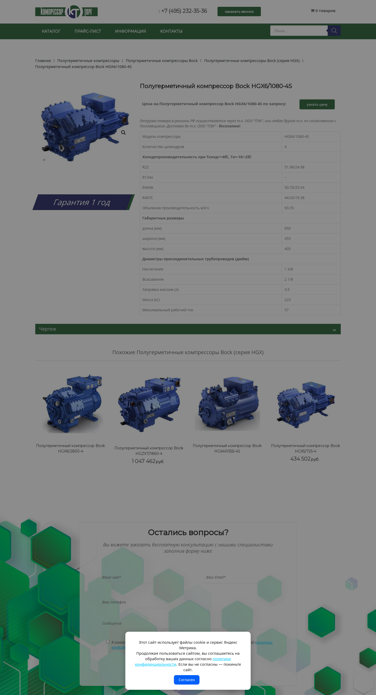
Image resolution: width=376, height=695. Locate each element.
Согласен (187, 679)
